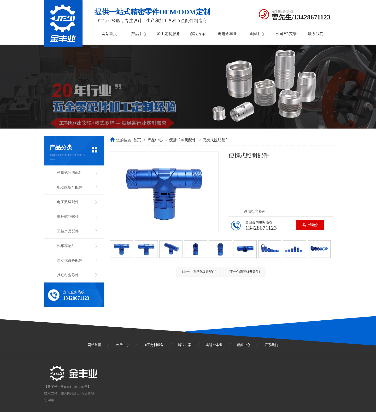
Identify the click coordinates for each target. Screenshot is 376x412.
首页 (137, 140)
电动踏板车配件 (69, 187)
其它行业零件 (68, 275)
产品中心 (139, 34)
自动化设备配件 (69, 260)
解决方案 (198, 34)
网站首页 (109, 34)
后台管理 (88, 393)
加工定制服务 (168, 34)
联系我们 (315, 34)
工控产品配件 (68, 231)
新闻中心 (256, 34)
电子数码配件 (68, 202)
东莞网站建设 (70, 393)
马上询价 (310, 225)
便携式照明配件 (69, 173)
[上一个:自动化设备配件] (199, 271)
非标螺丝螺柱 (68, 216)
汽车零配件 (66, 246)
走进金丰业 (227, 34)
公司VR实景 (286, 34)
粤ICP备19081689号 (74, 386)
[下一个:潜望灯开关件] (244, 271)
